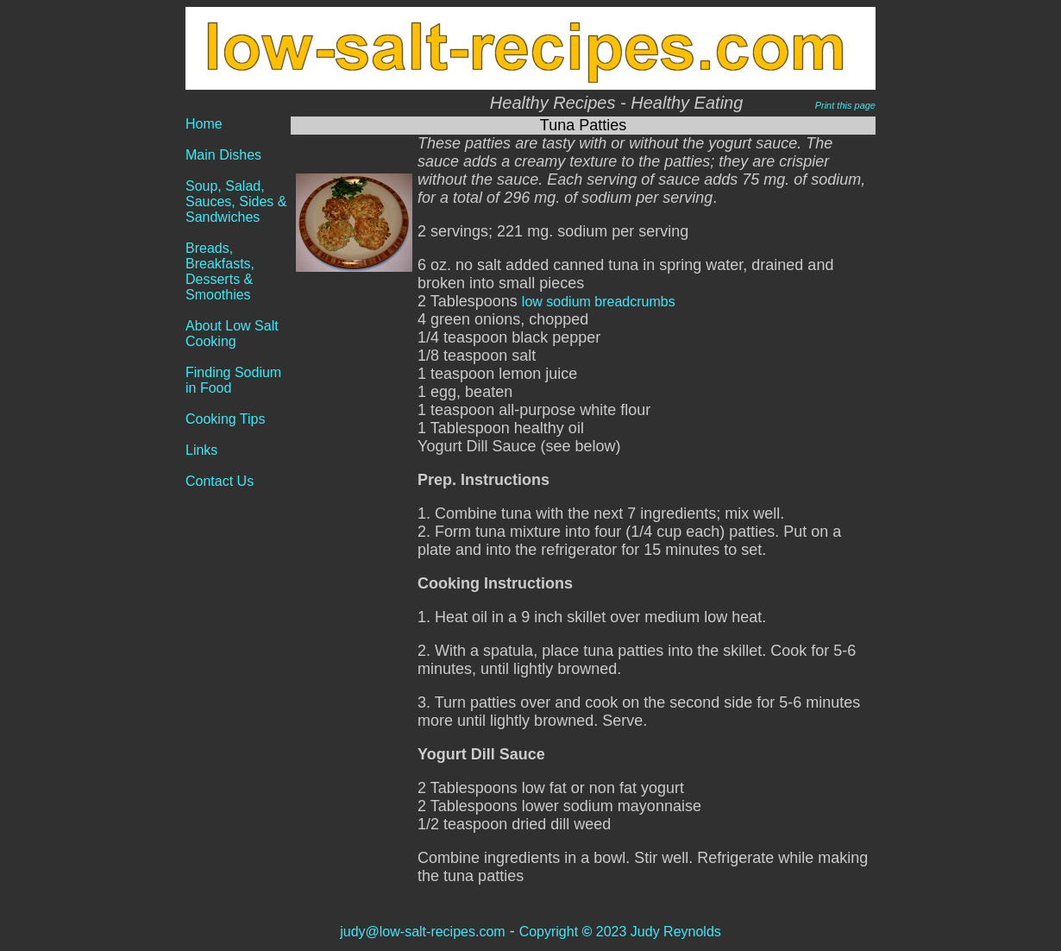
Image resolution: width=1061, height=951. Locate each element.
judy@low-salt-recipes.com (422, 931)
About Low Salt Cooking (232, 333)
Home (204, 124)
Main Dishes (223, 155)
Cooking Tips (225, 419)
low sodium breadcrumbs (598, 301)
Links (201, 450)
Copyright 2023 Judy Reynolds (620, 931)
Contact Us (219, 481)
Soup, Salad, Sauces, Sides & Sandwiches (235, 201)
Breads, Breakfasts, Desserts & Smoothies (219, 271)
